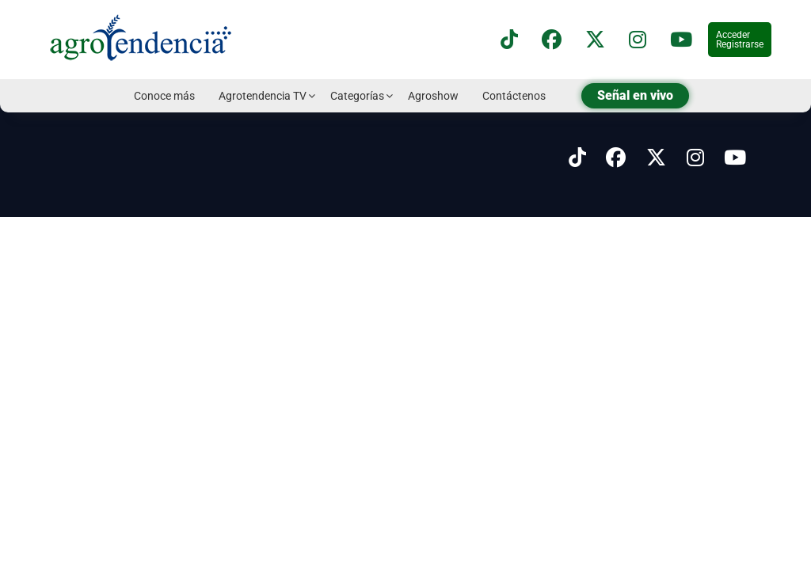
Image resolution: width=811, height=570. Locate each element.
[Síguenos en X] (595, 40)
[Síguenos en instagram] (637, 40)
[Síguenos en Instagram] (695, 158)
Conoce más (164, 95)
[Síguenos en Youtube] (735, 158)
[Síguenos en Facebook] (552, 40)
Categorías (357, 95)
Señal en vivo (635, 95)
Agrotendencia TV (263, 95)
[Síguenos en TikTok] (509, 40)
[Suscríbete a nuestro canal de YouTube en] (681, 40)
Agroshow (433, 95)
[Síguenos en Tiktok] (577, 158)
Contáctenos (514, 95)
